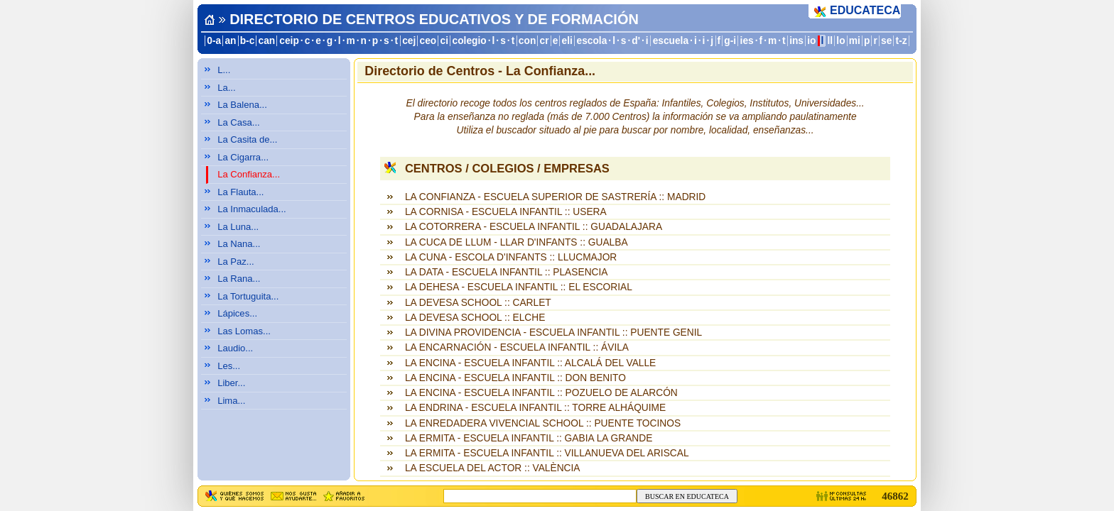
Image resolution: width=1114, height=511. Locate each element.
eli (567, 40)
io (811, 40)
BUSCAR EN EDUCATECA (687, 496)
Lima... (231, 400)
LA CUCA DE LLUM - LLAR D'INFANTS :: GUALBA (516, 242)
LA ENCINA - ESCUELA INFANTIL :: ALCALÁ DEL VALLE (530, 363)
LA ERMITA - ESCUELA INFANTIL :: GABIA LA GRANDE (528, 438)
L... (223, 70)
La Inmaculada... (251, 209)
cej (409, 40)
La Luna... (238, 226)
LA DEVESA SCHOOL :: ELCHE (475, 317)
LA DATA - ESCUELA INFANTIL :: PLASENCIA (506, 272)
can (267, 40)
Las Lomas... (244, 331)
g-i (730, 40)
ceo (428, 40)
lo (840, 40)
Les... (228, 366)
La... (226, 87)
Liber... (231, 383)
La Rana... (238, 278)
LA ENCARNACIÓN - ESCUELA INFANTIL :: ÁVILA (517, 347)
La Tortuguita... (247, 296)
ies (747, 40)
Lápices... (237, 313)
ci (444, 40)
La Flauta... (240, 192)
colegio (470, 40)
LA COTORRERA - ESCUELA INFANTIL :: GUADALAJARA (533, 226)
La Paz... (235, 261)
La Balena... (242, 104)
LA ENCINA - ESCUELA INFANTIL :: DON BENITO (515, 378)
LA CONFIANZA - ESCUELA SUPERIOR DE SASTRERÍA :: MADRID (555, 197)
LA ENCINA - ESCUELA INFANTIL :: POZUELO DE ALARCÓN (541, 393)
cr (544, 40)
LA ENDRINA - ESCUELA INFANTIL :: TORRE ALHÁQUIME (535, 407)
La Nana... (238, 243)
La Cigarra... (243, 157)
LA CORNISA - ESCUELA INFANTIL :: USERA (506, 212)
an (230, 40)
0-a (214, 40)
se (886, 40)
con (527, 40)
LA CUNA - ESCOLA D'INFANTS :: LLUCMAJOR (511, 257)
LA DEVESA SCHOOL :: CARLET (478, 302)
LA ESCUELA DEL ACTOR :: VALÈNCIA (492, 468)
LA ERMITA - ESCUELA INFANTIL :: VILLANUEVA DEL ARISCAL (547, 453)
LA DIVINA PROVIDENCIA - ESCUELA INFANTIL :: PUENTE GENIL (553, 332)
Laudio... (235, 348)
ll (830, 40)
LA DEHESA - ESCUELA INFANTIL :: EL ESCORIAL (518, 287)
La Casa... (238, 122)
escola (591, 40)
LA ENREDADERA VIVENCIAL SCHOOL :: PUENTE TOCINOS (543, 423)
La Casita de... (247, 139)
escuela (670, 40)
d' (636, 40)
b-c (247, 40)
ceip (289, 40)
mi (854, 40)
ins (796, 40)
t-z (901, 40)
